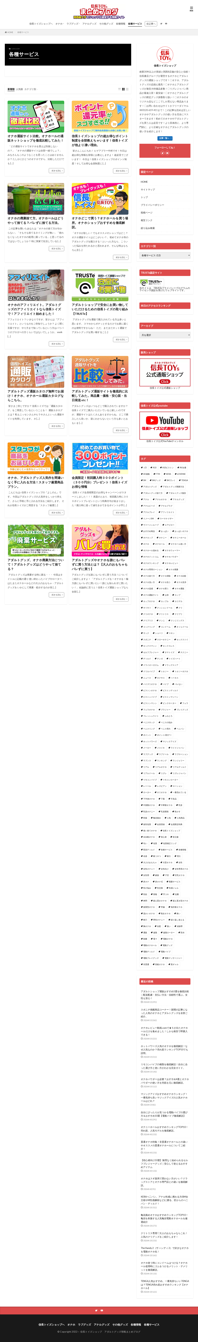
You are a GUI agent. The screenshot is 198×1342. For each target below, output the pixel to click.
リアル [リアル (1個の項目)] (146, 767)
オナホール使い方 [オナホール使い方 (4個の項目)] (178, 544)
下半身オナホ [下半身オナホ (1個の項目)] (149, 799)
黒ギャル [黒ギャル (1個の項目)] (174, 964)
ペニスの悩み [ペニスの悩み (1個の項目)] (166, 722)
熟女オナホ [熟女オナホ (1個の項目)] (165, 913)
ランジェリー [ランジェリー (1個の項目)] (178, 760)
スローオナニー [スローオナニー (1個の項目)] (163, 639)
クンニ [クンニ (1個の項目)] (162, 620)
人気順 (19, 89)
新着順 (11, 89)
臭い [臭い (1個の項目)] (169, 926)
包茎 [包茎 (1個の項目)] (155, 843)
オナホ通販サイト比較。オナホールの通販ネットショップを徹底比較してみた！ (36, 138)
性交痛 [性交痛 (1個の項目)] (160, 888)
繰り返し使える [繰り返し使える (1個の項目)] (177, 920)
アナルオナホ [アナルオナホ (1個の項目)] (161, 499)
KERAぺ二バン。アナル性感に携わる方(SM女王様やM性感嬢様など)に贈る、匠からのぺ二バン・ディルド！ (164, 1200)
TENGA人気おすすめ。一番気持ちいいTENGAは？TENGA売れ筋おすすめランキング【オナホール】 (165, 1284)
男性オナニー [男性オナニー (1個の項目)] (159, 920)
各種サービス (135, 23)
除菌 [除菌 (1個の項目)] (145, 939)
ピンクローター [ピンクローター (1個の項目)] (169, 703)
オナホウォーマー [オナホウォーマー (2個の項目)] (172, 550)
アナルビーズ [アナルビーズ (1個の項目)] (149, 506)
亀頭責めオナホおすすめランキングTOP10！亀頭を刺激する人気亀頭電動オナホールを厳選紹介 (164, 1218)
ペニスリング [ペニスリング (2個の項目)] (149, 729)
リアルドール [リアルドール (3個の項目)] (149, 773)
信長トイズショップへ (41, 23)
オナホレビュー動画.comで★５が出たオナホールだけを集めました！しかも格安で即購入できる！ (164, 1031)
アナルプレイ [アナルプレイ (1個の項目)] (149, 512)
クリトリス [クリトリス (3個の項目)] (164, 614)
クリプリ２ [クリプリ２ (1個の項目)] (148, 620)
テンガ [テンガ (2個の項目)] (160, 658)
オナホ (58, 23)
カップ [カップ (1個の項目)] (177, 595)
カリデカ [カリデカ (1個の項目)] (178, 601)
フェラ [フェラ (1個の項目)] (185, 703)
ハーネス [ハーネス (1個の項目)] (174, 678)
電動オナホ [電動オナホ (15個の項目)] (168, 939)
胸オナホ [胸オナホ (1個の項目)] (147, 926)
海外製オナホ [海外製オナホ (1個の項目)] (176, 907)
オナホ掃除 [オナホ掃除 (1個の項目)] (165, 576)
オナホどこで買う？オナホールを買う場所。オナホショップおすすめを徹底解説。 (100, 222)
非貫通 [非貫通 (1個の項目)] (146, 964)
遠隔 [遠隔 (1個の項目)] (155, 932)
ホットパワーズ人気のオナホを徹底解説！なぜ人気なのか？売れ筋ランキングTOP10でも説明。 (164, 1049)
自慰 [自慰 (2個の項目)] (159, 926)
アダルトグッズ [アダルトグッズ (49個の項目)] (150, 486)
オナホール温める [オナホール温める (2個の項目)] (151, 550)
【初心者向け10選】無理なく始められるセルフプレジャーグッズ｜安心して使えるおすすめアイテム (164, 1163)
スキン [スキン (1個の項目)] (172, 633)
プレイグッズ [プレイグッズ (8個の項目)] (182, 709)
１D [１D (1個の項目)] (145, 467)
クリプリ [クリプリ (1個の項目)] (178, 614)
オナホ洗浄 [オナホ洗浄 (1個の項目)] (181, 582)
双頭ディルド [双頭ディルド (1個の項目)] (149, 849)
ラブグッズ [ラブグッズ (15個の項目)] (148, 754)
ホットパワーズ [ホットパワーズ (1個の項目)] (150, 741)
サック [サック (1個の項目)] (146, 633)
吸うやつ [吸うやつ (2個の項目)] (157, 856)
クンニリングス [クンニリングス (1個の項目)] (177, 620)
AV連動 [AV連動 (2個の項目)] (146, 474)
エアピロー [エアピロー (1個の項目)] (169, 525)
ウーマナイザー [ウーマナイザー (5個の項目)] (166, 518)
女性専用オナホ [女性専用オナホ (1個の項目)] (181, 869)
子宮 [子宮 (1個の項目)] (167, 875)
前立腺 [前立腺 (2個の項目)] (175, 837)
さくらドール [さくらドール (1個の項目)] (182, 627)
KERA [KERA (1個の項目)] (168, 474)
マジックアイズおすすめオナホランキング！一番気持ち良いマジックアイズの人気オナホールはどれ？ (164, 1097)
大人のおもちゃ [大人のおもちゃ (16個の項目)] (150, 862)
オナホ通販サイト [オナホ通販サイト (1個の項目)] (151, 595)
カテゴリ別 (30, 89)
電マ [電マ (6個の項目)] (155, 939)
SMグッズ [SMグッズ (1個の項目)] (156, 480)
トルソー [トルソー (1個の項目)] (165, 671)
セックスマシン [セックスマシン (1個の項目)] (150, 646)
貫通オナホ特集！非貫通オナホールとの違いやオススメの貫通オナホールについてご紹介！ (164, 1145)
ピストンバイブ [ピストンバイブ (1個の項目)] (150, 697)
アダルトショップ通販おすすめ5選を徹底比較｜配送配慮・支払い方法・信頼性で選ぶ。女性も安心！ (165, 995)
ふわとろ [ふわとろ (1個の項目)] (168, 716)
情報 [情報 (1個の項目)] (155, 894)
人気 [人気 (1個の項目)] (169, 818)
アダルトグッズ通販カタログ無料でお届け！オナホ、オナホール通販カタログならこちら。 (36, 396)
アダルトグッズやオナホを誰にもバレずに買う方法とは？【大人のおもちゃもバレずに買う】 (100, 564)
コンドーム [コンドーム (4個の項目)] (165, 627)
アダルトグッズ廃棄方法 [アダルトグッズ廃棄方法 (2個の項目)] (173, 486)
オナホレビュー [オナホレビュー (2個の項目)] (171, 563)
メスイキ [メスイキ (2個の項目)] (161, 748)
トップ (144, 197)
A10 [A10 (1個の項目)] (154, 467)
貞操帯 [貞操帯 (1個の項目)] (180, 926)
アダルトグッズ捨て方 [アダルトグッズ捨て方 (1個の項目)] (153, 493)
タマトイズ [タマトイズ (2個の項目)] (169, 652)
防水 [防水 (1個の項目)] (183, 932)
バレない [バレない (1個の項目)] (178, 684)
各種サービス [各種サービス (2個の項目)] (166, 849)
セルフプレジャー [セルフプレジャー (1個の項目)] (151, 652)
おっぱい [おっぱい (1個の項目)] (165, 531)
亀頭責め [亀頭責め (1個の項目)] (157, 818)
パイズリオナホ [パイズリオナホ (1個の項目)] (150, 684)
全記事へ (151, 23)
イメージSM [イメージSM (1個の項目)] (148, 518)
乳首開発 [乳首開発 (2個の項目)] (165, 811)
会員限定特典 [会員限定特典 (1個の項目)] (176, 824)
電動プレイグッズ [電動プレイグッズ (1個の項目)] (151, 958)
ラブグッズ (72, 23)
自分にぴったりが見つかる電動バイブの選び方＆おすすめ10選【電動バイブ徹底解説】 (164, 1114)
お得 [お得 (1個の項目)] (167, 595)
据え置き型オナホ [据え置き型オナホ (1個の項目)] (180, 901)
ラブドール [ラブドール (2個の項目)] (164, 754)
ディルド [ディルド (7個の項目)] (147, 658)
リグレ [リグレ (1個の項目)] (164, 773)
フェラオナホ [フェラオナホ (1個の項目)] (149, 709)
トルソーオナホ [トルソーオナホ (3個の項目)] (181, 671)
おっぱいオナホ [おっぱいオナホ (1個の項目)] (181, 531)
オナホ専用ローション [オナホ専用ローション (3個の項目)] (153, 569)
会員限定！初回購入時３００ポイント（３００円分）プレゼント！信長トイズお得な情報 (99, 482)
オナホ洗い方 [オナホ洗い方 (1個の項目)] (149, 582)
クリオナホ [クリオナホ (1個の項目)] (148, 614)
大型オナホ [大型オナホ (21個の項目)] (167, 862)
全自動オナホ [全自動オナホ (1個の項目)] (149, 837)
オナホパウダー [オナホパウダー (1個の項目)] (171, 557)
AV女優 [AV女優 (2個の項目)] (183, 467)
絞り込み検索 (148, 228)
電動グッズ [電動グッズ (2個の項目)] (167, 945)
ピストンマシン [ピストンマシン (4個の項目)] (150, 703)
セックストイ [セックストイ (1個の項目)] (182, 639)
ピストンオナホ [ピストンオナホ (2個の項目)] (150, 690)
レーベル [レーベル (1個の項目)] (147, 786)
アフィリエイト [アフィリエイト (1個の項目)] (167, 512)
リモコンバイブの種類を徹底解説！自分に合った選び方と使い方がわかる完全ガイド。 (164, 1066)
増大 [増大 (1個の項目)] (179, 856)
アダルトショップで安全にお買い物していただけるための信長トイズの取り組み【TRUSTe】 (100, 309)
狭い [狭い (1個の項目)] (178, 913)
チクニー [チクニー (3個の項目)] (184, 652)
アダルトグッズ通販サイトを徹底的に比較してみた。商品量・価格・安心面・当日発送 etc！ (100, 396)
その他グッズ (106, 23)
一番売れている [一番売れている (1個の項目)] (179, 792)
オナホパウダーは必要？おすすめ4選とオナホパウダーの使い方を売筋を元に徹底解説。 (165, 1081)
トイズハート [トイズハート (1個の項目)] (174, 658)
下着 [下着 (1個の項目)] (163, 799)
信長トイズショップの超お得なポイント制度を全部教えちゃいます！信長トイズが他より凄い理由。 (100, 140)
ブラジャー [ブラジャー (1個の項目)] (165, 709)
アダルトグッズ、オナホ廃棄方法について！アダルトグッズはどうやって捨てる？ (36, 564)
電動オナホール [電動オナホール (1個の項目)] (150, 945)
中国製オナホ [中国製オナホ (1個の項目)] (149, 805)
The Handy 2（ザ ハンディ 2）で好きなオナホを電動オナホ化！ (165, 1250)
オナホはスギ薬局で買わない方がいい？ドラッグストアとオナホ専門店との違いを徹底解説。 (164, 1182)
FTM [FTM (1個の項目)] (158, 474)
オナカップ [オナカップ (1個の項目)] (148, 537)
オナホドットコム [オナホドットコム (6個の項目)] (151, 557)
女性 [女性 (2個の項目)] (180, 862)
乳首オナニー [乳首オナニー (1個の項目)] (149, 811)
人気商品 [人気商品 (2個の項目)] (181, 818)
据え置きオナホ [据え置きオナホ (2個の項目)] (160, 901)
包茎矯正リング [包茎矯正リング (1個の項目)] (170, 843)
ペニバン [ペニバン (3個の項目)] (180, 729)
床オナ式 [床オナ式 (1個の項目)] (159, 881)
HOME (10, 32)
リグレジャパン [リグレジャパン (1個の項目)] (179, 773)
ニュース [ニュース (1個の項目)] (147, 678)
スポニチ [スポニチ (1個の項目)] (147, 639)
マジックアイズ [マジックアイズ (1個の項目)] (169, 741)
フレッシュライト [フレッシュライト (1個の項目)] (151, 716)
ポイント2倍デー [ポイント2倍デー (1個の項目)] (164, 735)
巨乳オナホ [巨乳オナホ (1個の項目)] (180, 875)
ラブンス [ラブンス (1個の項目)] (147, 760)
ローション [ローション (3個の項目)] (177, 786)
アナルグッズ (89, 23)
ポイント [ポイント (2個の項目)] (147, 735)
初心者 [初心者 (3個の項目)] (164, 837)
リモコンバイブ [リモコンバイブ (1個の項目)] (150, 780)
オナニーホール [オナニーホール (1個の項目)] (179, 537)
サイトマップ (148, 189)
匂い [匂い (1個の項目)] (145, 843)
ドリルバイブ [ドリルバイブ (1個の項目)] (149, 671)
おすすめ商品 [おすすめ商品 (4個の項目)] (149, 531)
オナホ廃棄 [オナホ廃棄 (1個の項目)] (173, 569)
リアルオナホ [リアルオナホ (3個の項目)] (161, 767)
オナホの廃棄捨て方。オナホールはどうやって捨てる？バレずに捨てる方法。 (36, 220)
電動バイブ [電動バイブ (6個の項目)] (165, 951)
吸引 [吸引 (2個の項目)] (169, 856)
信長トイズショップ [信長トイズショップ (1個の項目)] (171, 830)
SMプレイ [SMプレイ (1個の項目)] (171, 480)
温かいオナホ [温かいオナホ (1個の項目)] (149, 913)
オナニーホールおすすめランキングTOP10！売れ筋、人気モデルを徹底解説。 (164, 1129)
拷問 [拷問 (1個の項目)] (145, 901)
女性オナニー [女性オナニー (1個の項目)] (149, 869)
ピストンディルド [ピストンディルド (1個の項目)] (170, 690)
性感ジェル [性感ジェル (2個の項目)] (173, 888)
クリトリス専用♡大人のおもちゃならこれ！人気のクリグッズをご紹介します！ (164, 1235)
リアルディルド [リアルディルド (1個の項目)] (179, 767)
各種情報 (120, 23)
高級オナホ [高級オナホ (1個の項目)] (160, 964)
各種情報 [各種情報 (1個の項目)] (182, 849)
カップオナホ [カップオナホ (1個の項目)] (149, 601)
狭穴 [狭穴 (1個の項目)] (145, 920)
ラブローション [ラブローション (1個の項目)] (181, 754)
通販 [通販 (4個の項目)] (145, 932)
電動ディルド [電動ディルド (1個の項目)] (149, 951)
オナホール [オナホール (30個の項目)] (160, 544)
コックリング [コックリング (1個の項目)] (149, 627)
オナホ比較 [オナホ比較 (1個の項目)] (181, 576)
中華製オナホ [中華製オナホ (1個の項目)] (166, 805)
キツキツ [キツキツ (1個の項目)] (147, 608)
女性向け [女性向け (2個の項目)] (165, 869)
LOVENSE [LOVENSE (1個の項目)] (181, 474)
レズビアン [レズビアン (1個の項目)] (162, 786)
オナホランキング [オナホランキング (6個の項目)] (151, 563)
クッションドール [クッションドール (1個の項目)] (164, 608)
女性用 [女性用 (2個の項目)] (146, 875)
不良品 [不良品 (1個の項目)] (174, 799)
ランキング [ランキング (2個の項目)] (162, 760)
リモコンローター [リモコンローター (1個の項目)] (170, 780)
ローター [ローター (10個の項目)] (147, 792)
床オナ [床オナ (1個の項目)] (146, 881)
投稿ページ (146, 212)
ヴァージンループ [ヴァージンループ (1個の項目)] (151, 525)
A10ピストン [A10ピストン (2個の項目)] (168, 467)
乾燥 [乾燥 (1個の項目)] (145, 818)
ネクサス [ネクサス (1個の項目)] (161, 678)
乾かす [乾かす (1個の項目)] (177, 811)
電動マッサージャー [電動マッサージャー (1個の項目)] (173, 958)
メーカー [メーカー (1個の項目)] (147, 748)
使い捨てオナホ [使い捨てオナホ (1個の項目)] (150, 830)
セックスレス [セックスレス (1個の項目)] (168, 646)
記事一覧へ (164, 138)
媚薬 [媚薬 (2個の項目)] (157, 875)
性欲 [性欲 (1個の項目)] (145, 894)
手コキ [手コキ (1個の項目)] (166, 894)
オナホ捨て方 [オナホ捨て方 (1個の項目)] (149, 576)
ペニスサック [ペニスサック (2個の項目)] (149, 722)
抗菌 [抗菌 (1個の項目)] (177, 894)
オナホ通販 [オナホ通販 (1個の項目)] (179, 588)
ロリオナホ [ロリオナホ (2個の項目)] (162, 792)
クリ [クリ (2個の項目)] (180, 608)
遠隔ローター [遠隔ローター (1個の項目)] (169, 932)
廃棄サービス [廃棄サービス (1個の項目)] (174, 881)
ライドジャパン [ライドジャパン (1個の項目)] (177, 748)
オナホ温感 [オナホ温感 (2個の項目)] (148, 588)
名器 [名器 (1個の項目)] (145, 856)
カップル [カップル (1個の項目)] (165, 601)
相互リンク (146, 220)
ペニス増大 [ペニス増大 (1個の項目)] (165, 729)
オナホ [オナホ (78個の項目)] (146, 544)
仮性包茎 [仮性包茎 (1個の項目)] (147, 824)
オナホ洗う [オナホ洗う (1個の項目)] (165, 582)
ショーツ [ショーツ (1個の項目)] (159, 633)
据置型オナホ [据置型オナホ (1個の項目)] (149, 907)
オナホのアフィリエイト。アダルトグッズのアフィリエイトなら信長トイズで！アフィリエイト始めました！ (34, 309)
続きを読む (56, 170)
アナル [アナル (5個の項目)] (146, 499)
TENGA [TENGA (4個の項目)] (184, 480)
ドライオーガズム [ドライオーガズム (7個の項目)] (151, 665)
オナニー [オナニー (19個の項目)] (163, 537)
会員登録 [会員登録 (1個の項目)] (161, 824)
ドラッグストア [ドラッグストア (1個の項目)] (171, 665)
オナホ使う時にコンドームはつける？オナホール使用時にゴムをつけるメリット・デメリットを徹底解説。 (164, 1266)
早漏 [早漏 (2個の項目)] (163, 907)
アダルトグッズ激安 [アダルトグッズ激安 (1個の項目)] (177, 493)
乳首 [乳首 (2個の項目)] (180, 805)
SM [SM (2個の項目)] (144, 480)
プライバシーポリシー (152, 204)
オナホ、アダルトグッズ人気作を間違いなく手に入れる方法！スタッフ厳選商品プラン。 (36, 482)
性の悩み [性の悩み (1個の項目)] (147, 888)
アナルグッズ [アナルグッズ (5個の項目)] (178, 499)
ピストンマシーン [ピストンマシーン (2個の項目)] (170, 697)
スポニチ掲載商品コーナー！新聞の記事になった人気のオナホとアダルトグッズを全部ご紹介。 (164, 1013)
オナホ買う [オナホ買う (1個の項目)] (164, 588)
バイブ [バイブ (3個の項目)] (166, 684)
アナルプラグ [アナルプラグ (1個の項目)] (166, 506)
